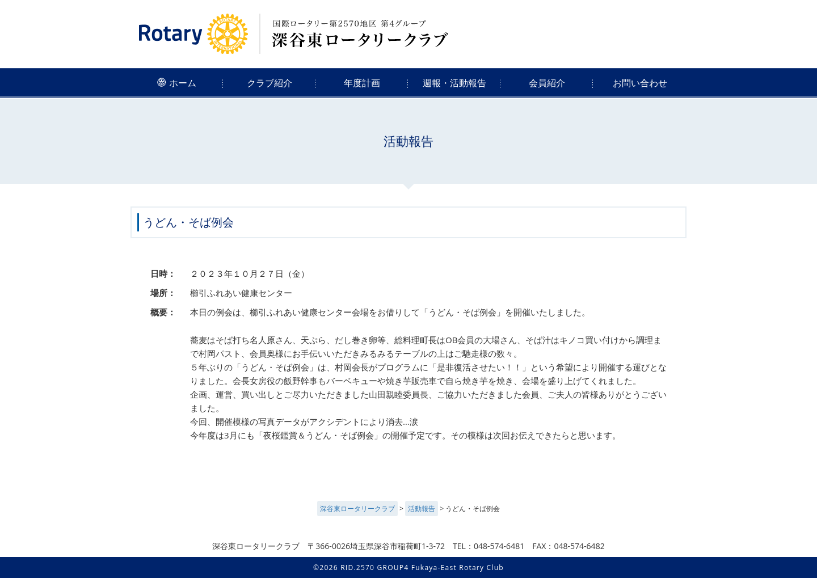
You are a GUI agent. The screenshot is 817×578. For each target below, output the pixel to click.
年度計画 (362, 83)
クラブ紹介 (269, 83)
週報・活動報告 (454, 83)
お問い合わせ (640, 83)
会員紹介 (547, 83)
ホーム (176, 83)
